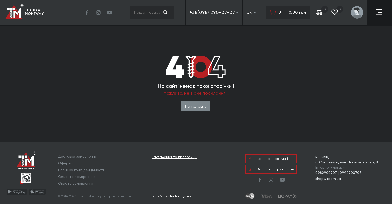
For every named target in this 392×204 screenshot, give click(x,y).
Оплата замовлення (75, 183)
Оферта (65, 163)
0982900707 (326, 173)
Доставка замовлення (77, 156)
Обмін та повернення (77, 177)
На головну (196, 106)
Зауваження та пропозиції (174, 157)
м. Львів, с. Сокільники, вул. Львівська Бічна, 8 (347, 159)
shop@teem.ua (328, 179)
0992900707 (351, 173)
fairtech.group (180, 196)
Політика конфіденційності (81, 170)
